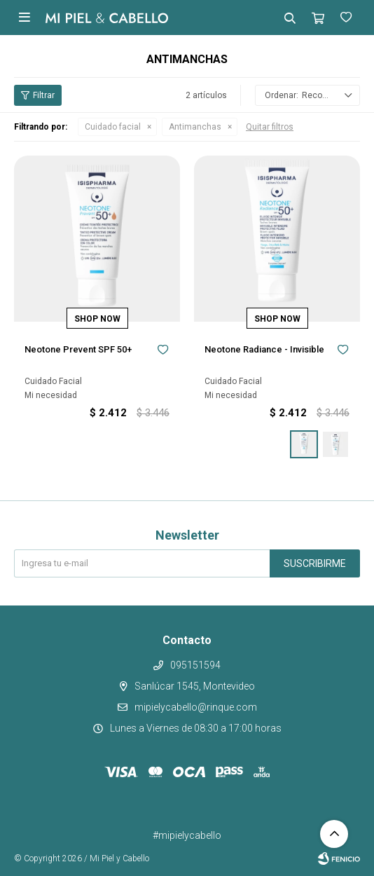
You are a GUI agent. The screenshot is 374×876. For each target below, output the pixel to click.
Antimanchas (195, 127)
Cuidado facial (113, 127)
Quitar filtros (269, 127)
